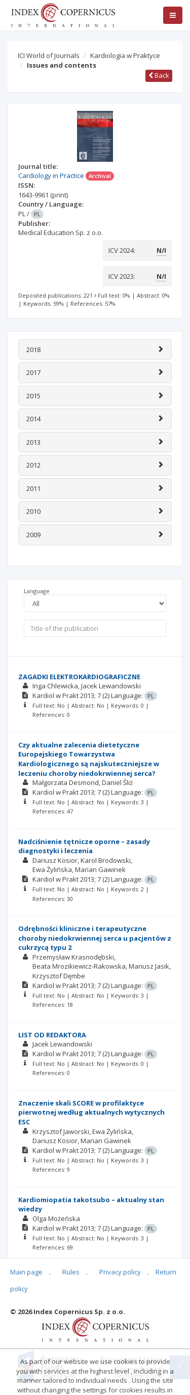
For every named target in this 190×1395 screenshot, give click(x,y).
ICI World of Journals (49, 55)
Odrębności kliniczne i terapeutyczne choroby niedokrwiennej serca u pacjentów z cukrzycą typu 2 (94, 938)
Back (158, 75)
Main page (26, 1271)
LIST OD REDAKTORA (52, 1034)
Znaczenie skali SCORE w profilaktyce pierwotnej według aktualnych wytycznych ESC (91, 1112)
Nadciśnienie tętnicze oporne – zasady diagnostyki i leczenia (84, 846)
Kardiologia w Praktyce (125, 55)
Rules (71, 1271)
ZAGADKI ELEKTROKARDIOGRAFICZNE (79, 676)
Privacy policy (120, 1271)
